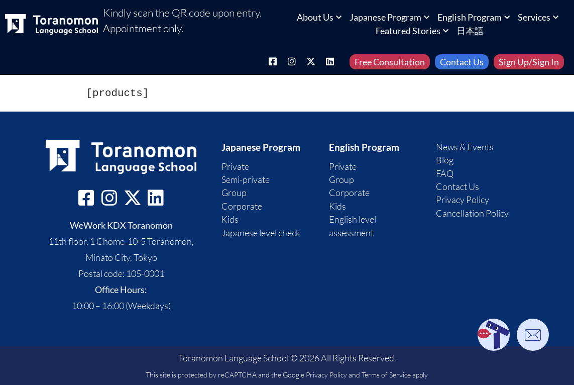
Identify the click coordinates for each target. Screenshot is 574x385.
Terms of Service (386, 374)
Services (538, 17)
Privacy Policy (326, 374)
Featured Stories (412, 30)
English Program (473, 17)
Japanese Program (389, 17)
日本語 (470, 30)
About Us (319, 17)
